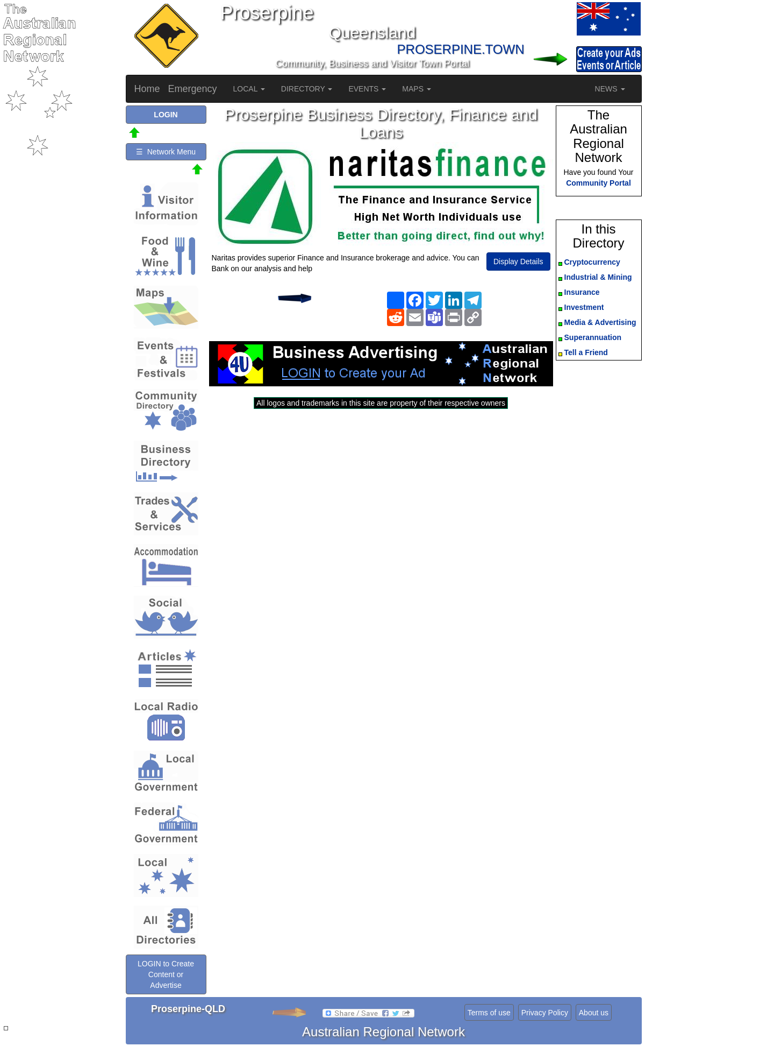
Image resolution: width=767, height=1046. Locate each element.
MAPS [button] (416, 88)
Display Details (518, 261)
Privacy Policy (544, 1012)
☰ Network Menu (166, 151)
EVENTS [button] (367, 88)
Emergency (192, 88)
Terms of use (489, 1012)
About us (593, 1012)
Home (147, 88)
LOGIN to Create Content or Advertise (166, 974)
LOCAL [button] (249, 88)
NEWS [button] (610, 88)
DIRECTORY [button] (307, 88)
